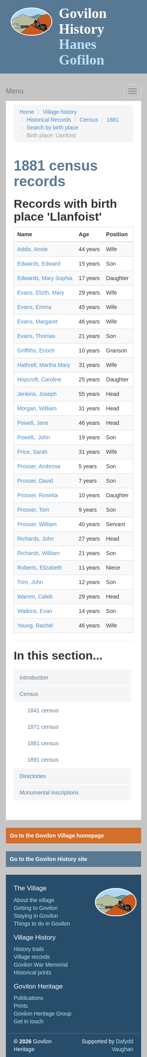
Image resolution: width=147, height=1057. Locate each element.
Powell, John (33, 437)
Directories (33, 776)
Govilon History (83, 36)
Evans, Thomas (36, 336)
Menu (15, 91)
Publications (29, 998)
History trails (29, 949)
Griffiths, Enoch (35, 350)
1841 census (42, 710)
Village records (32, 957)
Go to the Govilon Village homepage (57, 835)
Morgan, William (36, 408)
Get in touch (29, 1021)
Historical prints (32, 972)
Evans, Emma (34, 307)
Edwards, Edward (38, 264)
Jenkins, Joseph (36, 394)
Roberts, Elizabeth (39, 567)
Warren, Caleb (35, 596)
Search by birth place (52, 127)
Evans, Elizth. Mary (40, 292)
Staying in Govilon (36, 916)
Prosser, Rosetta (37, 495)
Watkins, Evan (34, 611)
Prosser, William (36, 524)
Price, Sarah (32, 452)
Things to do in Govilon (42, 923)
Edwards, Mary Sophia (45, 278)
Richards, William (38, 553)
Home (27, 112)
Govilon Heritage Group (42, 1013)
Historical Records (49, 120)
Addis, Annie (32, 249)
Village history (60, 112)
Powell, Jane (32, 423)
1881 (113, 120)
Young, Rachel (35, 625)
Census (89, 120)
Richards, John (35, 539)
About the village (34, 900)
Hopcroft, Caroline (39, 379)
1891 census (42, 760)
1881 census (42, 743)
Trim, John (30, 582)
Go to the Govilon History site (48, 859)
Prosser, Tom (33, 510)
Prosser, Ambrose (39, 466)
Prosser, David (35, 481)
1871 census (42, 727)
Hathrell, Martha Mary (43, 365)
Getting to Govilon (36, 908)
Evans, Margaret (37, 321)
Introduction (34, 677)
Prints (21, 1006)
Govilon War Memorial (41, 965)
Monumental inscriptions (49, 792)
